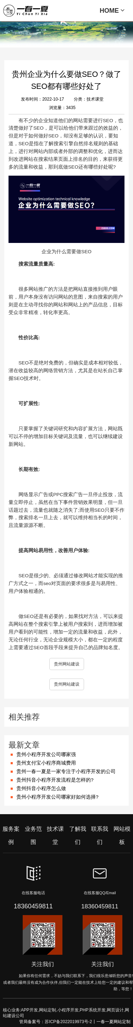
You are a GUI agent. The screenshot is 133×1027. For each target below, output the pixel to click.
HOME (112, 10)
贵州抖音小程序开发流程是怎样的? (55, 780)
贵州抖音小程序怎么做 (41, 788)
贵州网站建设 (66, 664)
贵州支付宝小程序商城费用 (46, 763)
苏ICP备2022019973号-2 (68, 1021)
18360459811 (33, 906)
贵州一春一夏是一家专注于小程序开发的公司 (66, 771)
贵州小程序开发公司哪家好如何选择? (57, 797)
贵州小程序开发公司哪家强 (46, 754)
